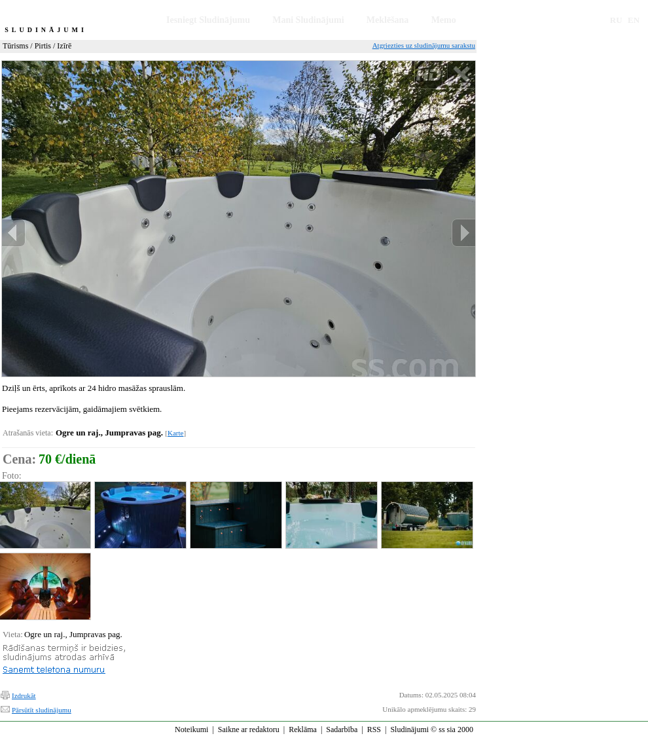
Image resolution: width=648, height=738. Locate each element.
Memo (443, 20)
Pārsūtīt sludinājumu (41, 710)
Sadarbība (341, 729)
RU (616, 20)
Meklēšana (388, 20)
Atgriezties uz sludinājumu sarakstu (423, 45)
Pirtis (43, 45)
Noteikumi (191, 729)
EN (633, 20)
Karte (175, 433)
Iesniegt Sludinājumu (208, 20)
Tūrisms (15, 45)
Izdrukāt (24, 695)
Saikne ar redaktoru (248, 729)
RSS (374, 729)
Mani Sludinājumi (308, 20)
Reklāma (303, 729)
